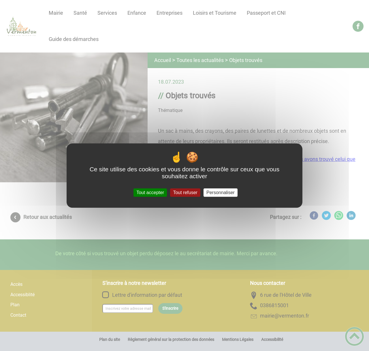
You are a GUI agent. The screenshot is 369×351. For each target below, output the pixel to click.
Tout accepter (150, 192)
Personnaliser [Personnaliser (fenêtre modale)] (220, 192)
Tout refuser (185, 192)
